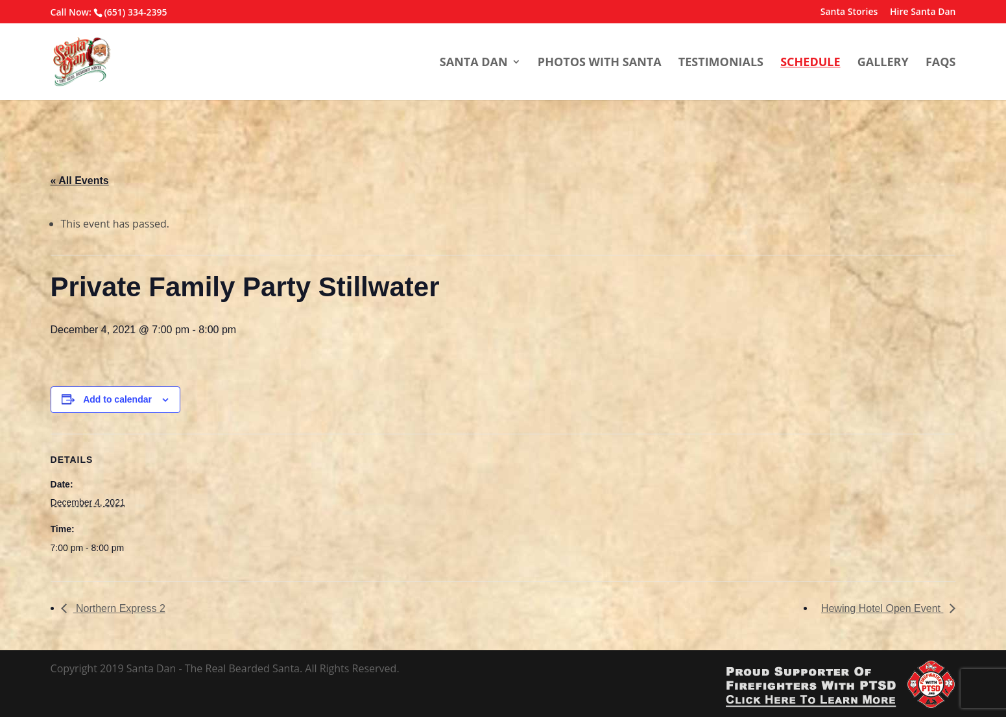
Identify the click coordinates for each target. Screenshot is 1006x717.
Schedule (810, 62)
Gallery (883, 62)
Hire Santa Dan (922, 12)
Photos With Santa (600, 62)
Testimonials (720, 62)
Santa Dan (474, 62)
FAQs (941, 62)
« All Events (80, 180)
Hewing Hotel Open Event (882, 608)
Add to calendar (117, 399)
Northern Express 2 (119, 608)
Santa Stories (849, 12)
